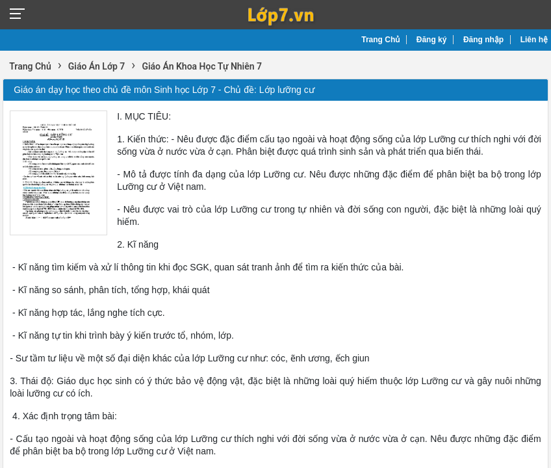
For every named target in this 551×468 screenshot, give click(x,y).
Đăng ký (431, 39)
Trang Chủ (380, 39)
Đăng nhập (483, 39)
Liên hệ (534, 39)
